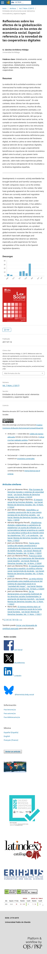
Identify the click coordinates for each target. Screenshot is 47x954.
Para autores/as (10, 713)
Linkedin (17, 675)
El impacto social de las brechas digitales (25, 500)
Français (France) (11, 740)
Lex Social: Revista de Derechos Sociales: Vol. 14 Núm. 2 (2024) (25, 504)
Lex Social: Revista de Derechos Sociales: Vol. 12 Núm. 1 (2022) (25, 551)
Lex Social (13, 650)
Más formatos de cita (12, 373)
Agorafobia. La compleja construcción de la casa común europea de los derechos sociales (25, 512)
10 (17, 619)
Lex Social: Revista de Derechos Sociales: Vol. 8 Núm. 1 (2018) (25, 517)
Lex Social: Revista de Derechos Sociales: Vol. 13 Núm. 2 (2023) (26, 573)
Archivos (13, 8)
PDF (7, 330)
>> (21, 619)
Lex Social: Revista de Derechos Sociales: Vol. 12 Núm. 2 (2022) (26, 538)
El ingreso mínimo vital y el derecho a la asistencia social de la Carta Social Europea (25, 609)
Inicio (5, 8)
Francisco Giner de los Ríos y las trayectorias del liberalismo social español (26, 558)
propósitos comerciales (25, 458)
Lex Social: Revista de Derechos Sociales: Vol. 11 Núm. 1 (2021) (25, 612)
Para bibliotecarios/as (12, 717)
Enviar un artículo (13, 751)
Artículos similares (12, 484)
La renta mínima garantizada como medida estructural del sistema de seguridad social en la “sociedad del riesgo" (25, 582)
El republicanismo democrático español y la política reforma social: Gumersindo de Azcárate (26, 568)
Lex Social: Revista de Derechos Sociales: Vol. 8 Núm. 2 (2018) (24, 495)
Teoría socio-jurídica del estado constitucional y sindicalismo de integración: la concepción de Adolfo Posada (25, 547)
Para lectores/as (10, 709)
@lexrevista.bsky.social (19, 694)
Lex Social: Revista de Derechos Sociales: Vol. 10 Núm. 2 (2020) (26, 587)
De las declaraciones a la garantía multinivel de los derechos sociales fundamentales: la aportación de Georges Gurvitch (25, 595)
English (7, 736)
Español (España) (11, 732)
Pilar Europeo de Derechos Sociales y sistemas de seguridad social (26, 492)
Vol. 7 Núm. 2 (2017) (26, 8)
